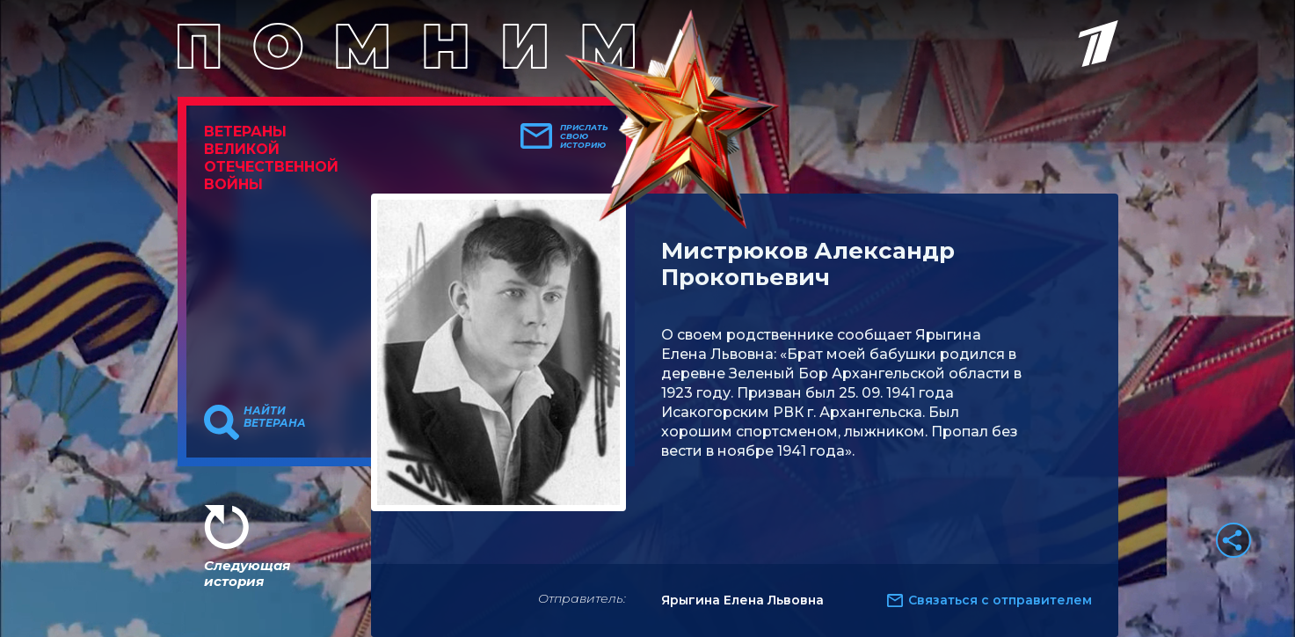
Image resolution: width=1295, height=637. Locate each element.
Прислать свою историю (584, 136)
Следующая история (247, 573)
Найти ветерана (275, 417)
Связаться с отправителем (1000, 600)
